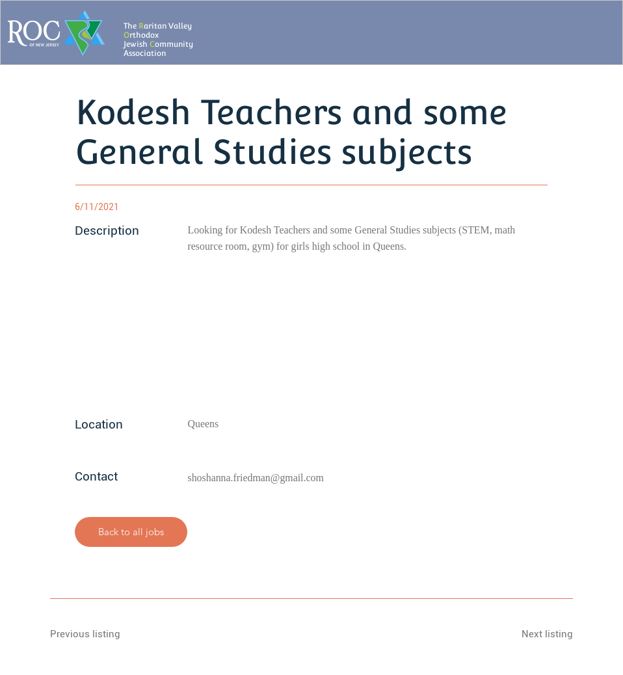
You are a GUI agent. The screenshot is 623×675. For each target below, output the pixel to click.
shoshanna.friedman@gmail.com (256, 477)
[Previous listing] (96, 634)
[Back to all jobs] (131, 532)
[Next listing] (527, 634)
